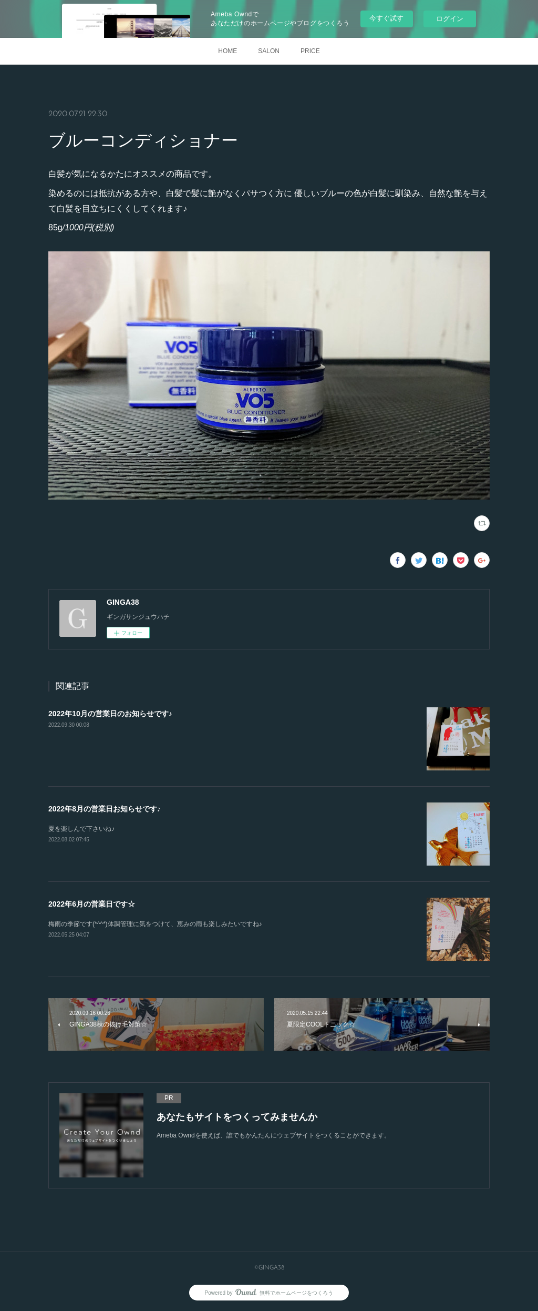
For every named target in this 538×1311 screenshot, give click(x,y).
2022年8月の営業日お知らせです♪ (104, 809)
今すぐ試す (386, 18)
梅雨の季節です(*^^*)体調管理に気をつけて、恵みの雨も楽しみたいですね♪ (155, 924)
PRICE (310, 51)
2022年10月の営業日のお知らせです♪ (110, 713)
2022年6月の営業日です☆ (91, 904)
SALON (269, 51)
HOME (227, 51)
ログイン (449, 19)
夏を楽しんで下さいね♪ (81, 828)
